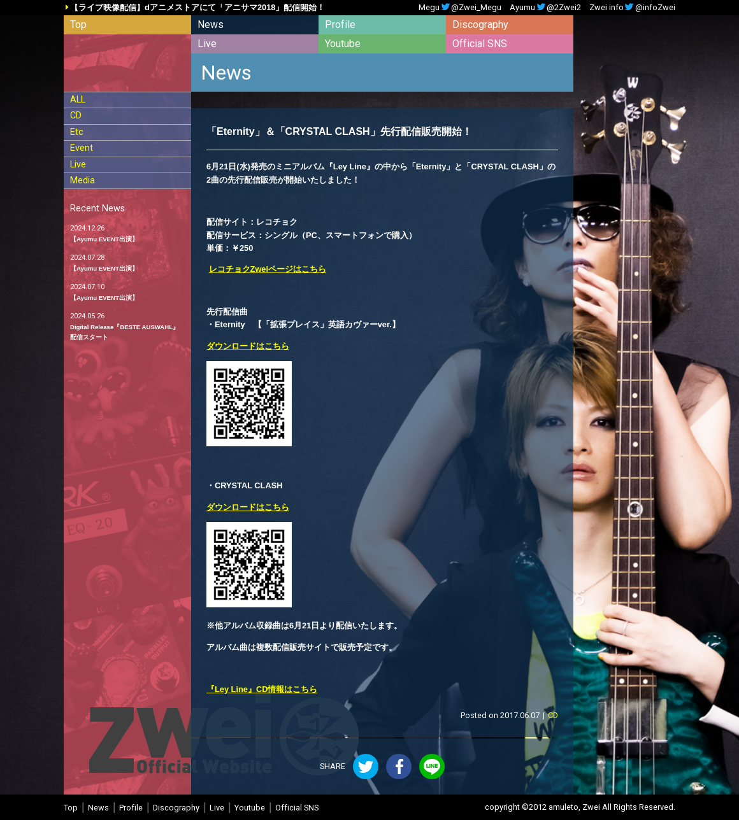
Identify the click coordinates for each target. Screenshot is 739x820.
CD (76, 115)
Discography (480, 24)
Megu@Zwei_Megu (460, 8)
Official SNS (479, 44)
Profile (340, 24)
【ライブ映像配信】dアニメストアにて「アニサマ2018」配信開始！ (197, 8)
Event (81, 148)
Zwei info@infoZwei (632, 8)
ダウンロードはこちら (247, 346)
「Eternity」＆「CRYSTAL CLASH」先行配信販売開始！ (339, 131)
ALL (77, 99)
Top (78, 24)
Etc (76, 132)
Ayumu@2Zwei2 (545, 8)
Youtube (343, 44)
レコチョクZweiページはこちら (267, 269)
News (210, 24)
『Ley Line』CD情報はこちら (261, 689)
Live (207, 44)
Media (82, 180)
